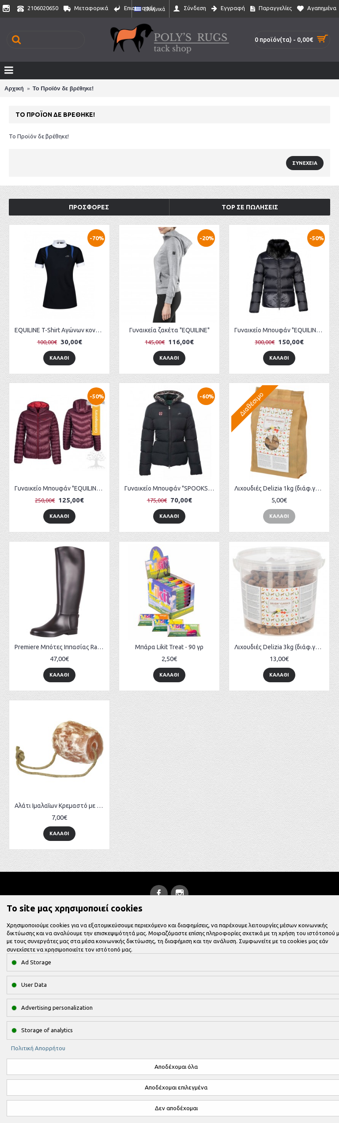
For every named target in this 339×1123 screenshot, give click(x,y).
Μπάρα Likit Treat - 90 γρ (169, 647)
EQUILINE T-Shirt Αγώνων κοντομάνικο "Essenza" (61, 330)
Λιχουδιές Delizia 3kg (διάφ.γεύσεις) (280, 647)
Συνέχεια (304, 163)
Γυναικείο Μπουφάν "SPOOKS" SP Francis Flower (170, 488)
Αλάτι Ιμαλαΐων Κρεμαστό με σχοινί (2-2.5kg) (61, 805)
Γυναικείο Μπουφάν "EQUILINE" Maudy (61, 488)
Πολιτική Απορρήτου (38, 1048)
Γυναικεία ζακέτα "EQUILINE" (169, 330)
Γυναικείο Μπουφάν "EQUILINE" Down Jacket (280, 330)
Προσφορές (89, 207)
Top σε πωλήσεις (250, 207)
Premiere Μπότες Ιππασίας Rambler (61, 647)
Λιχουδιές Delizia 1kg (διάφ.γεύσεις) (280, 488)
